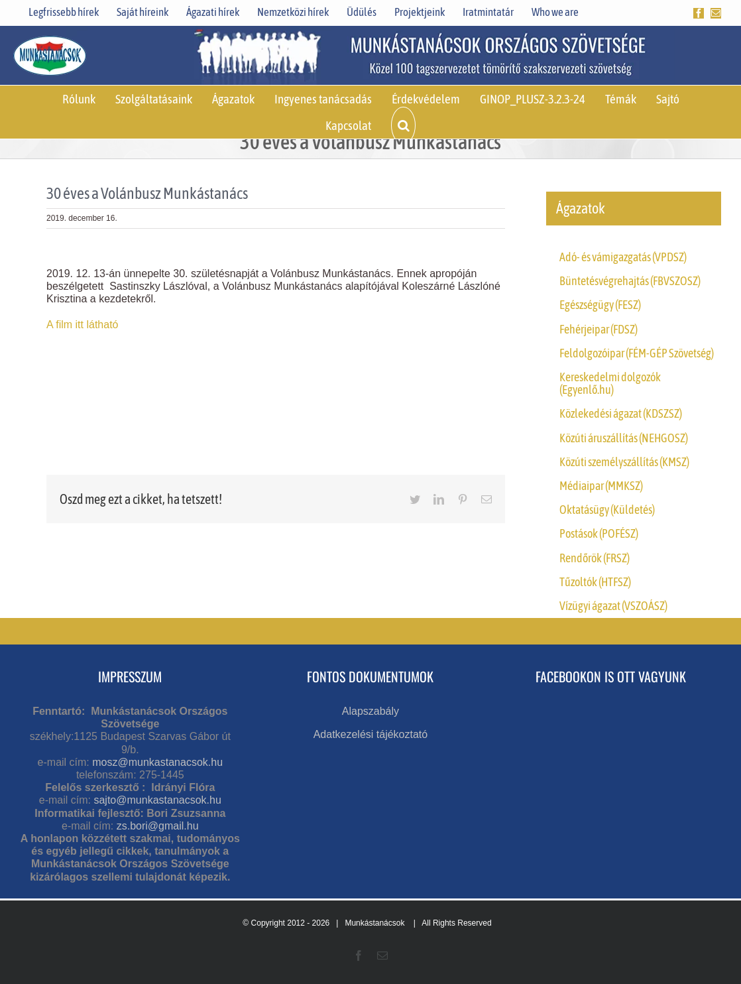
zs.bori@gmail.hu (158, 825)
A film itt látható (83, 324)
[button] (403, 125)
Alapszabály (370, 711)
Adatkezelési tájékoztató (371, 734)
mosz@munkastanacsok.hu (157, 762)
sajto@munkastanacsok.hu (157, 800)
